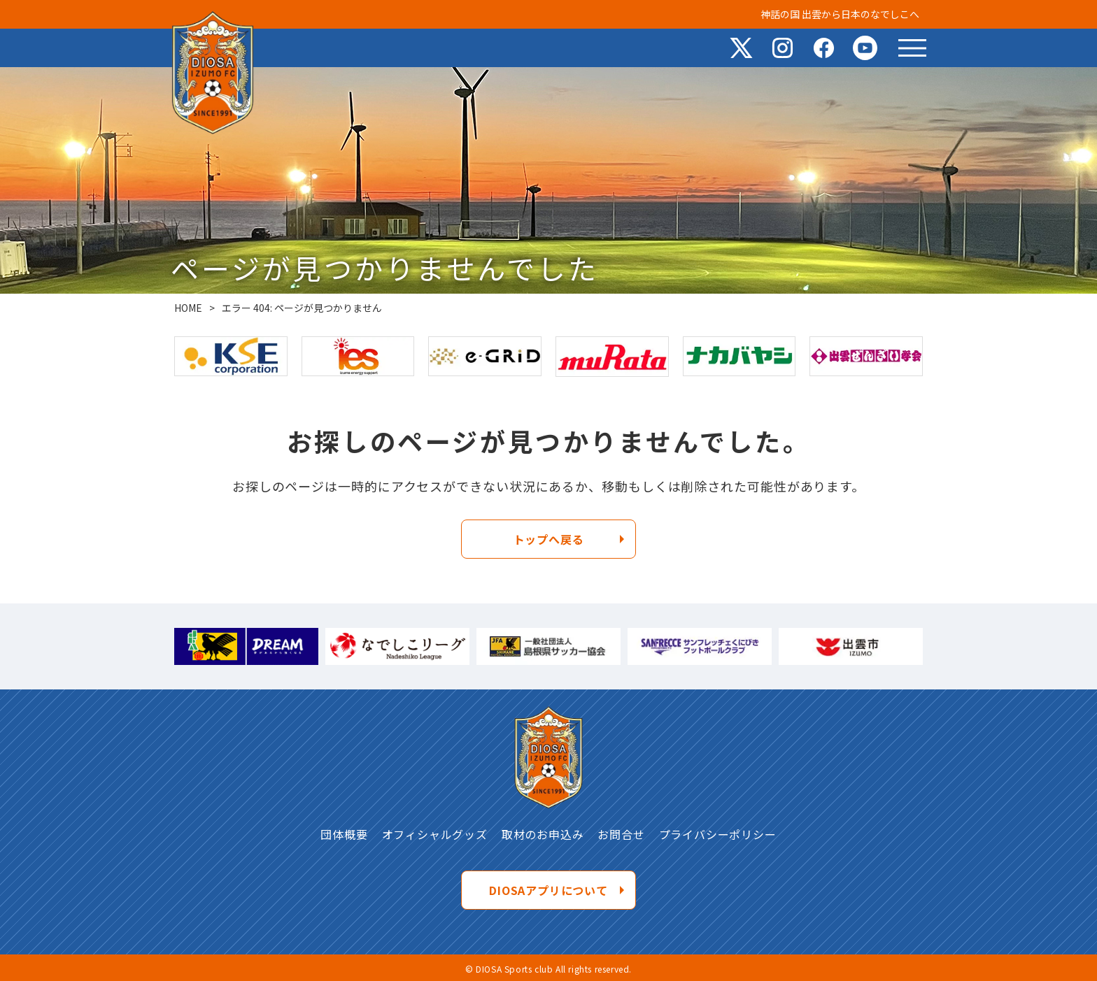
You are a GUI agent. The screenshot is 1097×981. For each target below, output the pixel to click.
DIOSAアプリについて (548, 890)
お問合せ (620, 834)
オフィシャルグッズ (435, 834)
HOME (188, 308)
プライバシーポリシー (718, 834)
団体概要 (343, 834)
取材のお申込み (543, 834)
